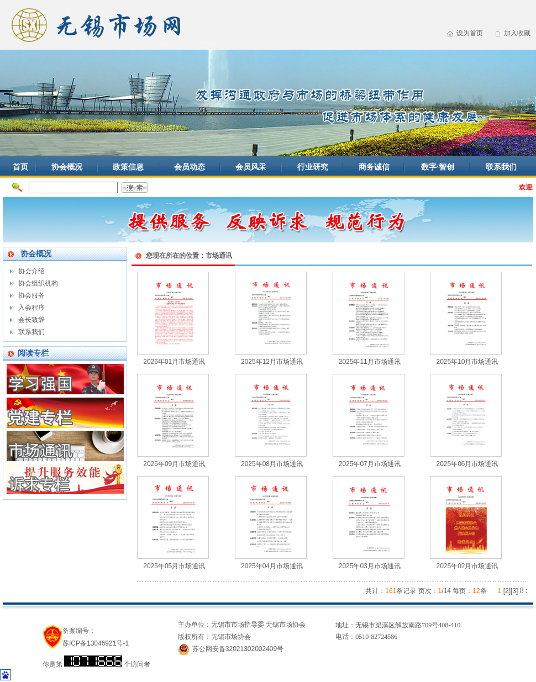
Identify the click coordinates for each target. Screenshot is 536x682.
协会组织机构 (38, 283)
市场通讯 (219, 256)
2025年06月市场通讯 (467, 464)
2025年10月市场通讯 (467, 362)
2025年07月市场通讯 (370, 464)
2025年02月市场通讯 (467, 566)
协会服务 (31, 295)
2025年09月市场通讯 (174, 464)
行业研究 (312, 166)
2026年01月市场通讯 (174, 362)
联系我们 (501, 166)
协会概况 (66, 166)
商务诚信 (374, 166)
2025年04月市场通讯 (272, 566)
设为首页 (469, 33)
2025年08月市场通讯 (272, 464)
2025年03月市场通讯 (370, 566)
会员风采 (250, 166)
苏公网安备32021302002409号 (237, 649)
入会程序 (31, 307)
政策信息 (128, 166)
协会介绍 (31, 271)
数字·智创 (437, 166)
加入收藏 (517, 33)
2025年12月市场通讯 (272, 362)
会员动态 (189, 166)
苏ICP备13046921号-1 (95, 643)
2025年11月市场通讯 (370, 362)
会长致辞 (31, 320)
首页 (20, 166)
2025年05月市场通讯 (174, 566)
